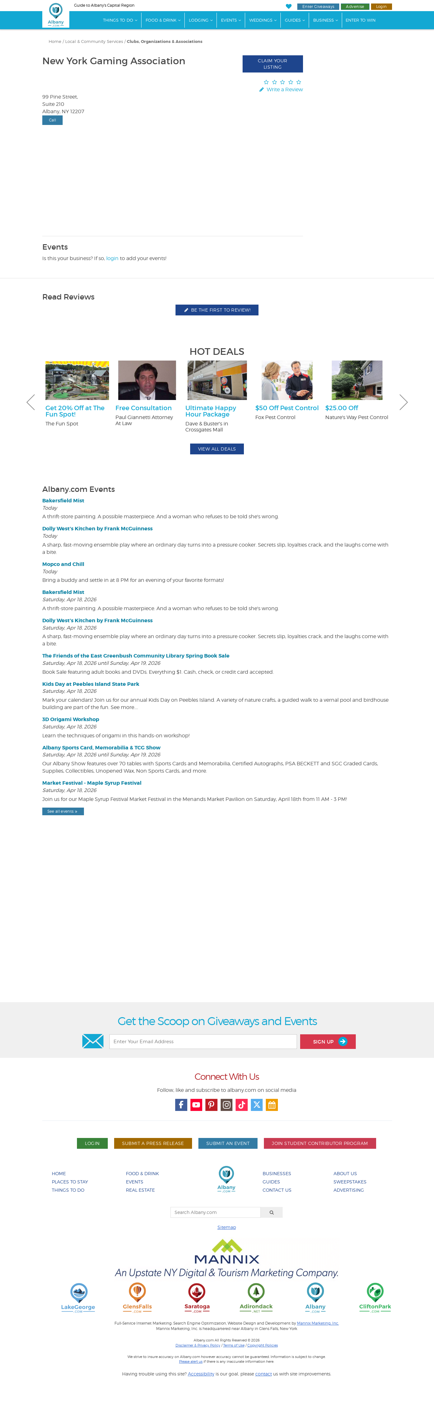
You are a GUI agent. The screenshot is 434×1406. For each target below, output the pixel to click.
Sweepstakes (350, 1181)
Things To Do (118, 20)
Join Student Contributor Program (320, 1143)
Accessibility (201, 1373)
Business (323, 20)
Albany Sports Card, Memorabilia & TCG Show (101, 747)
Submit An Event (228, 1143)
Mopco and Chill (63, 564)
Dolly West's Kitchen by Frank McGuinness (97, 528)
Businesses (277, 1173)
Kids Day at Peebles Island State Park (90, 684)
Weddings (260, 20)
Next (404, 402)
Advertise (355, 6)
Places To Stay (70, 1181)
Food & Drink (161, 20)
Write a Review (280, 89)
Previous (30, 402)
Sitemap (226, 1227)
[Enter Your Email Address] (203, 1041)
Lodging (199, 20)
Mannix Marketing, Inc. (318, 1323)
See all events (63, 811)
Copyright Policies (262, 1345)
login (112, 258)
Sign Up (330, 1041)
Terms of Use (234, 1345)
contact (263, 1373)
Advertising (349, 1190)
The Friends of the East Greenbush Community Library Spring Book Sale (136, 655)
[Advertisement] (217, 925)
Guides (293, 20)
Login (381, 6)
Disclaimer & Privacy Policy (198, 1345)
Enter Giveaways (318, 6)
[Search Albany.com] (215, 1212)
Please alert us (191, 1361)
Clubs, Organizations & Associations (165, 41)
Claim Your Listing (272, 64)
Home (55, 41)
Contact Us (277, 1190)
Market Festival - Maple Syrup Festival (91, 783)
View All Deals (217, 448)
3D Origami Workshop (70, 719)
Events (229, 20)
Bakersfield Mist (63, 500)
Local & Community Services (94, 41)
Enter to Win (360, 20)
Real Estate (140, 1190)
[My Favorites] (289, 6)
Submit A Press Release (153, 1143)
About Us (345, 1173)
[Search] (272, 1212)
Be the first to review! (217, 310)
